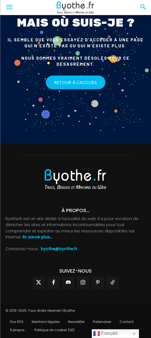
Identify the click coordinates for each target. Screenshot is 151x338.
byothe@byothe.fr (59, 249)
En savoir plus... (37, 237)
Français (105, 333)
